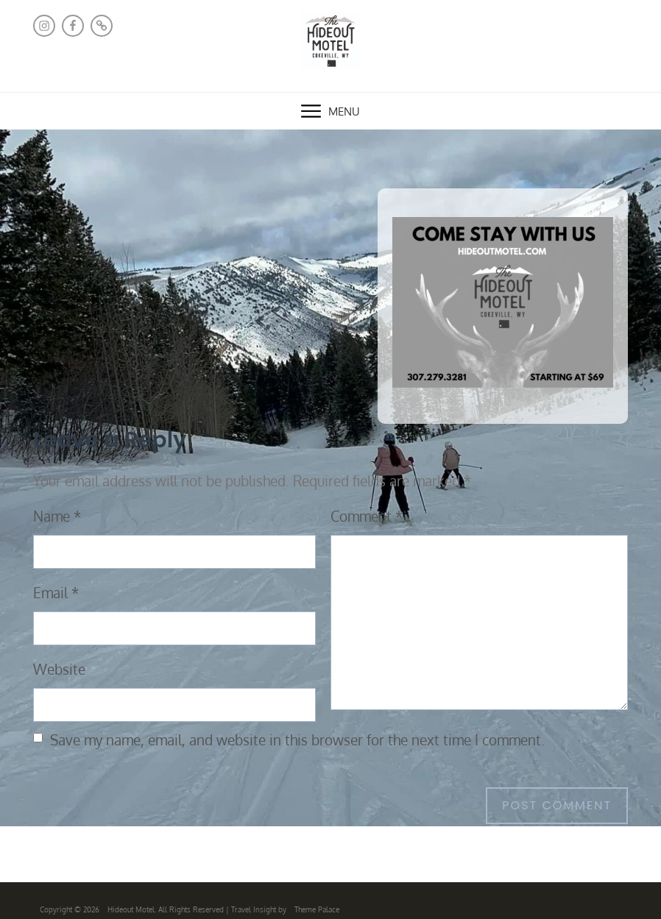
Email (56, 592)
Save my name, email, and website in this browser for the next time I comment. (297, 740)
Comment (366, 516)
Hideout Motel (131, 909)
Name (57, 516)
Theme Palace (316, 909)
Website (59, 669)
